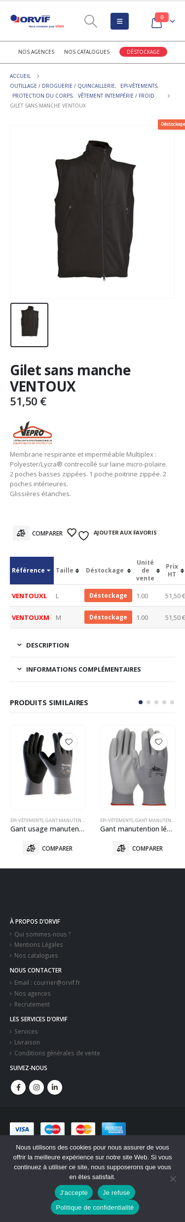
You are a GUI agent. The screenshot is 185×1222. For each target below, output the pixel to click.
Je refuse (116, 1192)
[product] (48, 767)
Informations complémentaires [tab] (83, 669)
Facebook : (18, 1087)
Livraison (27, 1042)
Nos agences (36, 51)
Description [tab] (47, 645)
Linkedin (54, 1087)
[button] (141, 702)
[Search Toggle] (90, 21)
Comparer (47, 533)
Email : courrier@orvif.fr (47, 982)
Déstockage (143, 51)
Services (26, 1031)
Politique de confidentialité (95, 1207)
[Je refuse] (173, 1179)
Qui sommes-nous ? (42, 934)
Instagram (36, 1087)
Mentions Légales (38, 944)
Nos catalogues (87, 51)
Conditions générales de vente (57, 1053)
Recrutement (32, 1004)
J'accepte (74, 1192)
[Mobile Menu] (120, 21)
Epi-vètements (26, 820)
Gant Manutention (68, 820)
